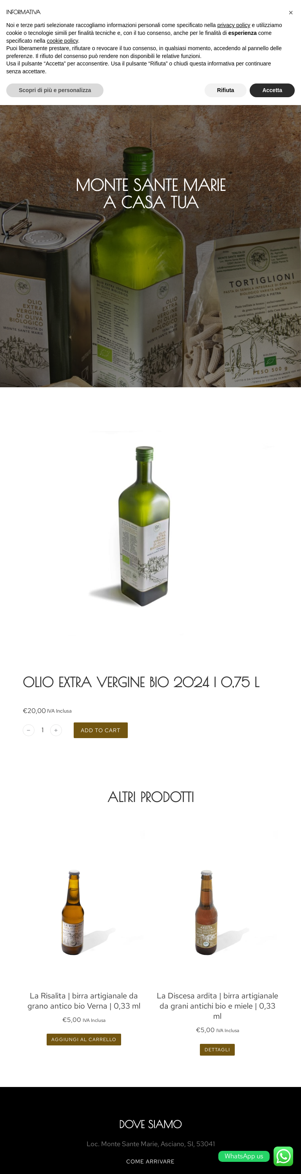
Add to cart (101, 730)
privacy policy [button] (234, 25)
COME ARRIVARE (150, 1161)
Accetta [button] (272, 90)
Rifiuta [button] (225, 90)
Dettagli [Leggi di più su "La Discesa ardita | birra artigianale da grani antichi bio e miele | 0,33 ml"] (217, 1050)
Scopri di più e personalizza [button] (55, 90)
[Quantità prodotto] (42, 730)
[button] (291, 12)
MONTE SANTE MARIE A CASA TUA (150, 193)
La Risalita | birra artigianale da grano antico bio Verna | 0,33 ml (83, 1001)
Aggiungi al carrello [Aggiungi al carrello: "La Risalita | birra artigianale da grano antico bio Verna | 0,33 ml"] (83, 1039)
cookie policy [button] (62, 41)
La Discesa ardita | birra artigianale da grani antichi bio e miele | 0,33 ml (217, 1006)
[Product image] (84, 901)
